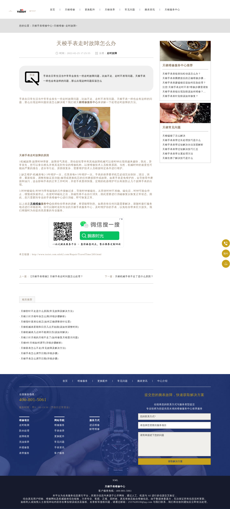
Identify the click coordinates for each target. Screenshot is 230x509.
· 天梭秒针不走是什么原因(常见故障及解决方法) (46, 311)
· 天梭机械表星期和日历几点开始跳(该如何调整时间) (49, 327)
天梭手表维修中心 (42, 26)
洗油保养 (24, 442)
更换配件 (90, 11)
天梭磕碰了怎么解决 (173, 135)
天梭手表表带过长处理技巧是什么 (181, 140)
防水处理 (24, 431)
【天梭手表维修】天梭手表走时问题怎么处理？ (56, 276)
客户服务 (59, 453)
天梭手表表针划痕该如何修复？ (180, 96)
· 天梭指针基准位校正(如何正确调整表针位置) (45, 321)
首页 (52, 11)
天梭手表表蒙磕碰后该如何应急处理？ (184, 82)
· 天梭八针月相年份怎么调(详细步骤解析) (42, 316)
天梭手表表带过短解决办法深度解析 (182, 144)
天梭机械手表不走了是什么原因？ (134, 276)
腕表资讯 (150, 11)
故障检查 (24, 436)
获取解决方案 (175, 461)
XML (115, 480)
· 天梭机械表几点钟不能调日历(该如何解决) (44, 332)
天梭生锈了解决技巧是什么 (177, 158)
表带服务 (24, 453)
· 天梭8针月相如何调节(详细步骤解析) (40, 342)
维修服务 (82, 381)
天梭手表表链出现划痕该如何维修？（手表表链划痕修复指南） (185, 91)
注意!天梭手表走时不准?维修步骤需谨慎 (185, 87)
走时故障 (71, 26)
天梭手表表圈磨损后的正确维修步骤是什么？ (185, 78)
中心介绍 (162, 381)
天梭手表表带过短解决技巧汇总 (180, 149)
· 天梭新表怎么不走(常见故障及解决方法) (42, 348)
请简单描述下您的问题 (174, 444)
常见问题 (130, 11)
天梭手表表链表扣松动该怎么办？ (181, 73)
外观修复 (24, 447)
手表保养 (59, 431)
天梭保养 (110, 11)
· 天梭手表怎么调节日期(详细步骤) (38, 353)
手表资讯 (59, 447)
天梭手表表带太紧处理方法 (177, 153)
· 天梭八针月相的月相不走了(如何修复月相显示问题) (49, 337)
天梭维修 (70, 11)
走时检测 (24, 425)
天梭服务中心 (172, 11)
